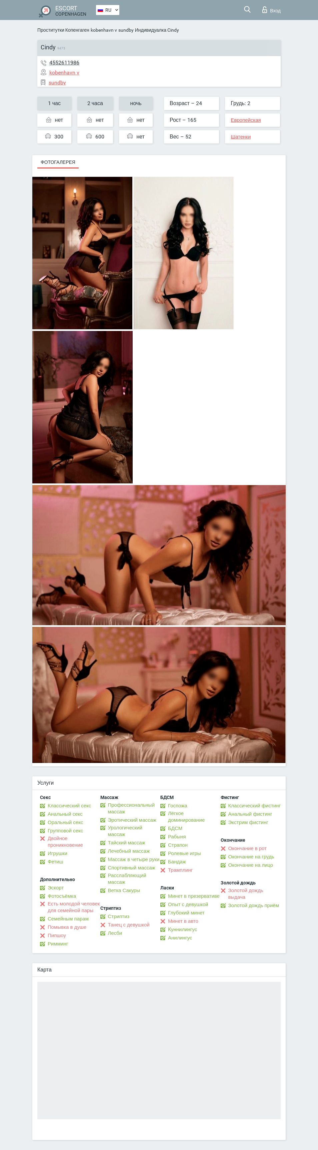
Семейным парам (68, 919)
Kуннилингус (182, 929)
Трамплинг (180, 870)
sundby (126, 30)
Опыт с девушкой (188, 904)
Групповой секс (65, 831)
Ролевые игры (184, 853)
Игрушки (57, 853)
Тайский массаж (126, 843)
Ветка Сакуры (124, 890)
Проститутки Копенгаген (63, 30)
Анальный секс (65, 814)
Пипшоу (57, 935)
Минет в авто (183, 921)
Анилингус (180, 938)
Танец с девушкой (129, 925)
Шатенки (241, 137)
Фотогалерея (58, 162)
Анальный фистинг (250, 814)
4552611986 (64, 62)
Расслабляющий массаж (127, 878)
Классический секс (69, 806)
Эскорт (56, 888)
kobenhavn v (104, 30)
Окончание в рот (247, 848)
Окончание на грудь (251, 857)
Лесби (115, 933)
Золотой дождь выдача (245, 893)
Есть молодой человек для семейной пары (74, 907)
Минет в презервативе (194, 896)
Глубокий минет (186, 913)
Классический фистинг (254, 806)
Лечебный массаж (129, 851)
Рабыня (177, 837)
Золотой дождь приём (253, 905)
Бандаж (177, 862)
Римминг (58, 944)
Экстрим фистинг (248, 822)
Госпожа (177, 806)
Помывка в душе (67, 927)
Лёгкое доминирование (186, 816)
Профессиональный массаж (131, 808)
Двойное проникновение (65, 841)
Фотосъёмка (62, 896)
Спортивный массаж (131, 868)
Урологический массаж (125, 831)
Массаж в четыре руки (134, 859)
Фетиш (55, 862)
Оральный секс (65, 822)
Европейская (246, 120)
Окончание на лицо (250, 865)
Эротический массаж (132, 820)
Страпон (178, 845)
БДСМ (175, 828)
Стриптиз (119, 916)
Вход (271, 9)
